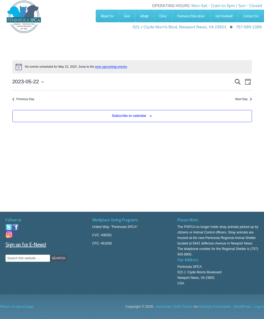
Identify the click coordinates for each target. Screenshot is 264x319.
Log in (259, 306)
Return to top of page (17, 306)
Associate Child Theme (174, 306)
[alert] (132, 66)
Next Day (243, 99)
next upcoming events (111, 66)
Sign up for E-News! (26, 244)
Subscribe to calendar (129, 116)
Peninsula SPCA (41, 15)
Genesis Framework (215, 306)
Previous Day (23, 99)
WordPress (242, 306)
